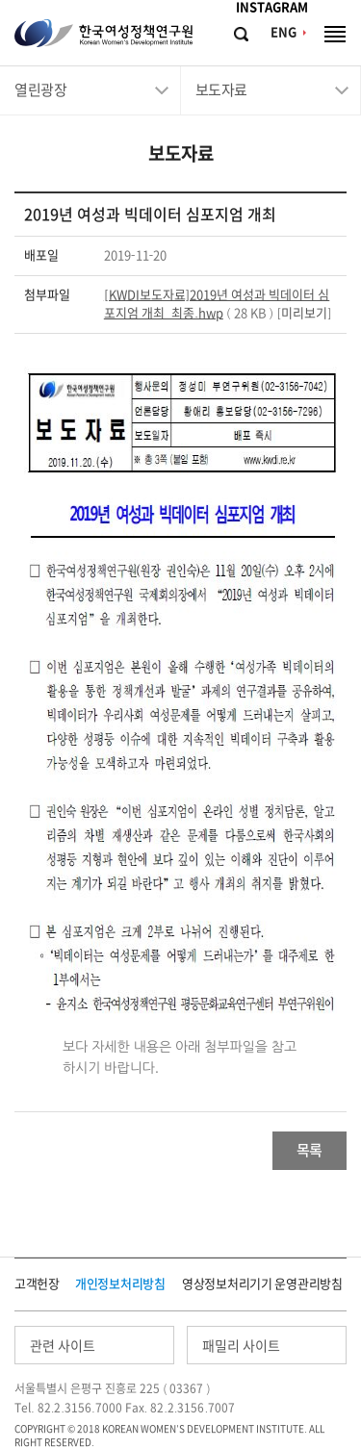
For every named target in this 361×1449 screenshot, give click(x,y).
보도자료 (221, 90)
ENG (284, 32)
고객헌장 (37, 1284)
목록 (309, 1150)
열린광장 (40, 90)
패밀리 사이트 (241, 1346)
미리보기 (304, 313)
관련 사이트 (62, 1346)
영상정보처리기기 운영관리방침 (262, 1284)
